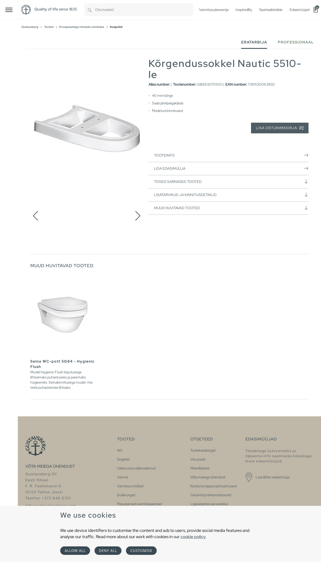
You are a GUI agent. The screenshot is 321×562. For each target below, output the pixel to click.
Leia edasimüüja (231, 168)
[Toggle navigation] (9, 9)
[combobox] (144, 9)
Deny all (108, 550)
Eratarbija (254, 42)
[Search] (89, 9)
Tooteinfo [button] (231, 155)
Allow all (75, 550)
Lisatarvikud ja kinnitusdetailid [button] (231, 194)
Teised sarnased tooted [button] (231, 181)
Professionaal (296, 42)
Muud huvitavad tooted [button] (231, 207)
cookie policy (193, 536)
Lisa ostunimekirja (280, 128)
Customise (141, 550)
